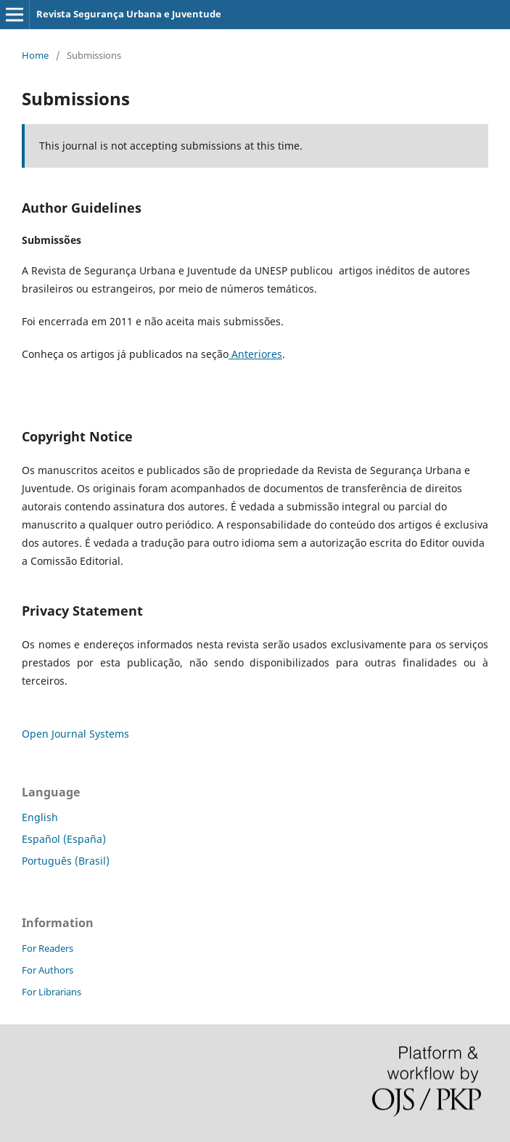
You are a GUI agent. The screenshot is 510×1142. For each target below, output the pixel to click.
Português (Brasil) (66, 861)
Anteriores (255, 354)
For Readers (47, 948)
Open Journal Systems (75, 734)
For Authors (47, 969)
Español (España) (64, 839)
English (40, 817)
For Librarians (51, 991)
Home (35, 55)
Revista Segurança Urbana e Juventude (128, 13)
